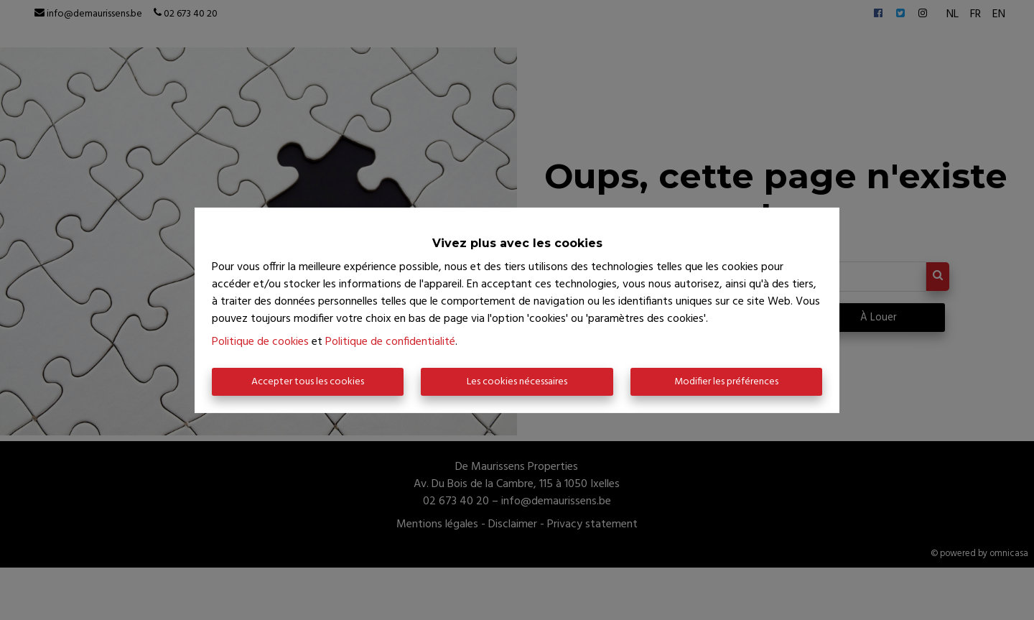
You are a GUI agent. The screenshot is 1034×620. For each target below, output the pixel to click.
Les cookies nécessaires (517, 382)
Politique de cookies (260, 342)
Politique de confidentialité (390, 342)
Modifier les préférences (726, 382)
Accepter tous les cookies (307, 382)
